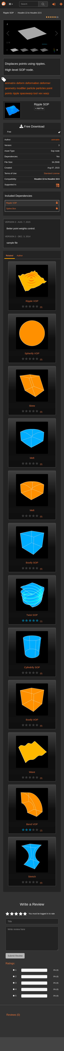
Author (20, 256)
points (8, 93)
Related (9, 256)
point (49, 88)
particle (31, 88)
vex (40, 93)
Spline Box (11, 208)
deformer (45, 83)
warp (46, 93)
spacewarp (26, 93)
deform (20, 83)
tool (35, 93)
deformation (32, 83)
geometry (10, 88)
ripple (16, 93)
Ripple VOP (11, 203)
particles (41, 88)
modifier (21, 88)
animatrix (10, 83)
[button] (11, 4)
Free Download (32, 126)
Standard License (52, 173)
